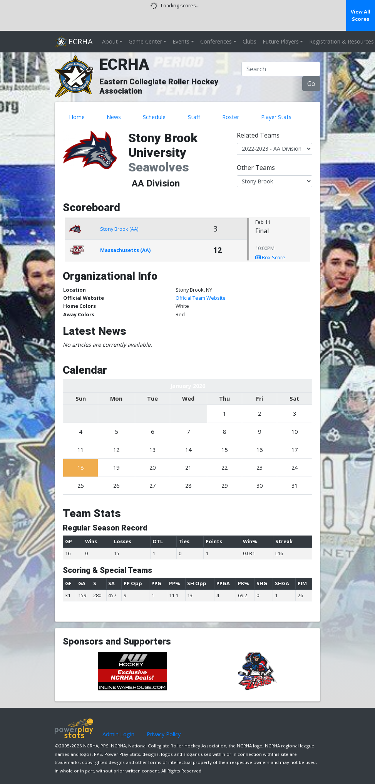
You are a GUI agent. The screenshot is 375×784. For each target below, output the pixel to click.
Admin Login (118, 734)
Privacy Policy (164, 734)
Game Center (145, 41)
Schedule (154, 117)
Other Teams (256, 167)
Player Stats (276, 117)
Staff (194, 117)
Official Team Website (201, 297)
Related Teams (258, 135)
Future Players (281, 41)
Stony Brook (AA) (119, 228)
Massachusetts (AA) (125, 250)
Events (180, 41)
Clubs (249, 41)
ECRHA (74, 41)
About (110, 41)
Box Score (270, 257)
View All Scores (360, 15)
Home (77, 117)
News (114, 117)
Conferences (216, 41)
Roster (230, 117)
